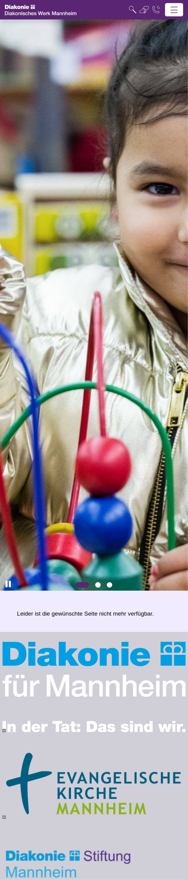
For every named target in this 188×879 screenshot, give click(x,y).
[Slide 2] (97, 584)
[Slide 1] (82, 584)
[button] (8, 584)
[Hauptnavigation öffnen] (174, 10)
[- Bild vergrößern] (4, 730)
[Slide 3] (109, 584)
